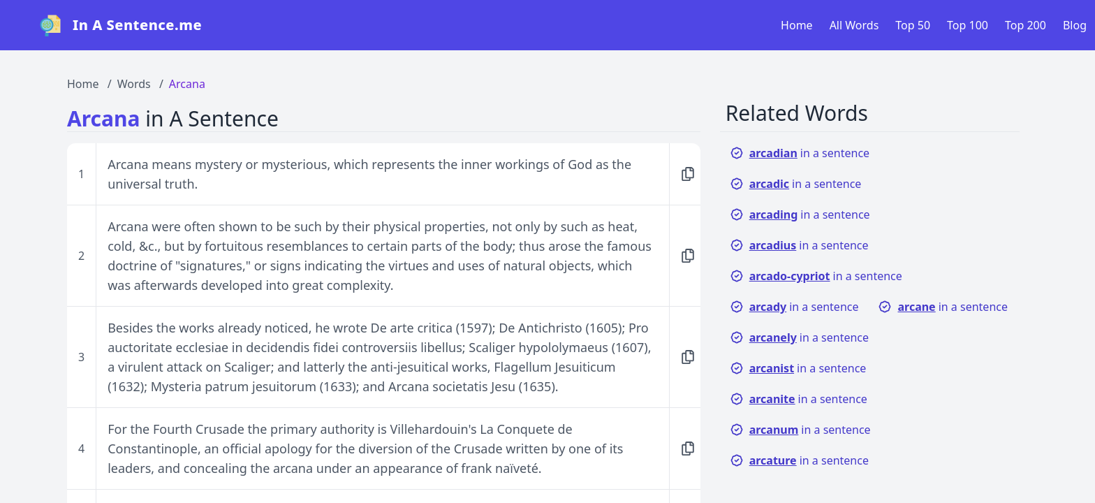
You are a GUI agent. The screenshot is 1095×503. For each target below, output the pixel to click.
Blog (1075, 25)
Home (797, 25)
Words (134, 84)
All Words (854, 25)
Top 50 (912, 25)
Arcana (187, 84)
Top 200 (1025, 25)
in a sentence (799, 153)
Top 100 (967, 25)
